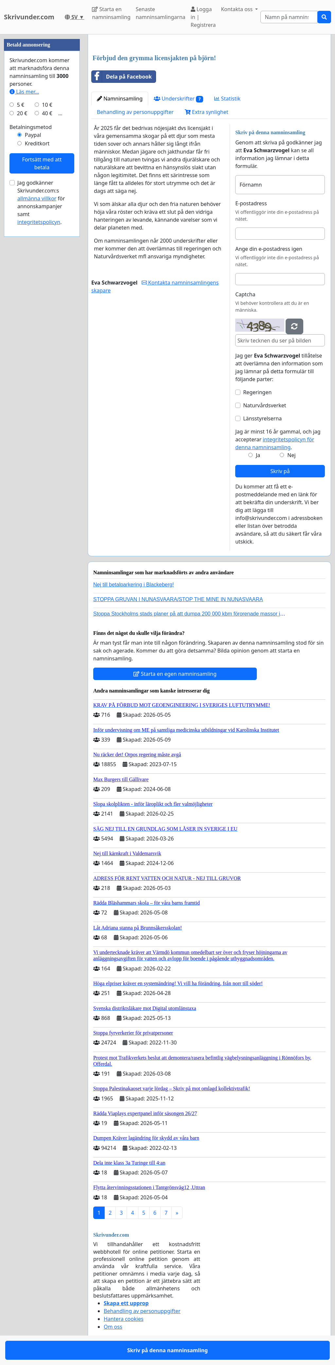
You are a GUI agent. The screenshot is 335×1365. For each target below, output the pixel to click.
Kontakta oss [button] (237, 9)
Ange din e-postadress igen (268, 248)
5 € (20, 104)
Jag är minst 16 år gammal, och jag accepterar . (278, 439)
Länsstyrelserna (262, 418)
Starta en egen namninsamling (175, 673)
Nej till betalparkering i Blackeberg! (133, 584)
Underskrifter (178, 98)
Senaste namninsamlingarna (160, 13)
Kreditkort (37, 143)
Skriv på (280, 471)
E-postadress (251, 203)
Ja (258, 455)
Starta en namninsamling (111, 13)
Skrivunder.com (29, 16)
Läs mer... (24, 91)
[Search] (289, 17)
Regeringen (257, 392)
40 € (47, 113)
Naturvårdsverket (264, 405)
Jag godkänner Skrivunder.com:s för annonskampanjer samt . (41, 202)
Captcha (245, 294)
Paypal (33, 134)
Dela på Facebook (122, 77)
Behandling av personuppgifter (135, 112)
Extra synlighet (206, 112)
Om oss (113, 1326)
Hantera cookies (123, 1318)
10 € (47, 104)
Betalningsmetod (30, 127)
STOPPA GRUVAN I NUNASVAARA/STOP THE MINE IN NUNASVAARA (178, 599)
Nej (291, 455)
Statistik (227, 98)
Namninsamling (120, 98)
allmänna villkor (36, 198)
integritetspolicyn (38, 222)
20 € (22, 113)
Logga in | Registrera (203, 17)
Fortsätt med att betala (42, 163)
